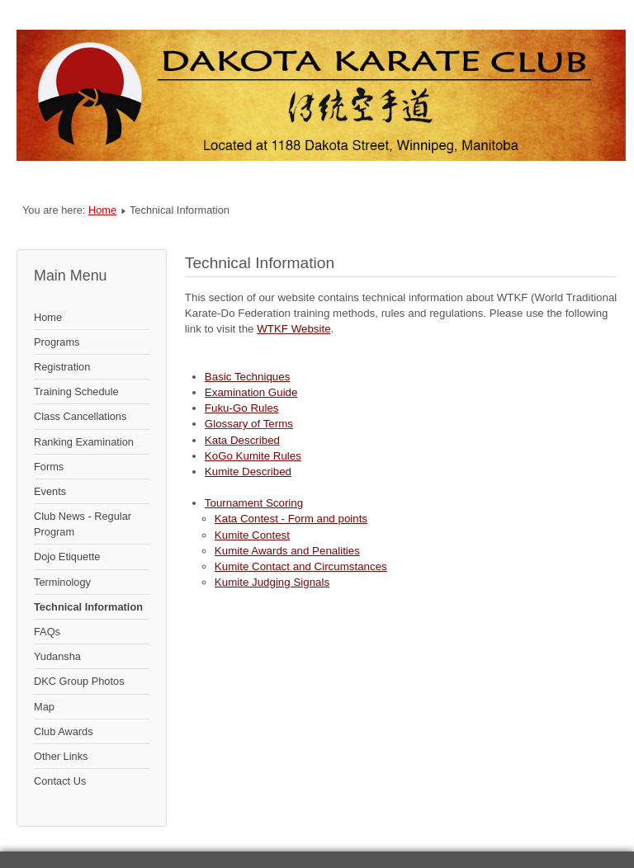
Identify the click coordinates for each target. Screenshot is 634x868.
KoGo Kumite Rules (253, 456)
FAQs (47, 631)
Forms (49, 466)
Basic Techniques (247, 376)
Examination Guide (251, 392)
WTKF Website (293, 329)
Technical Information (88, 607)
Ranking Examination (84, 442)
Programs (56, 342)
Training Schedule (76, 391)
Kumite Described (248, 471)
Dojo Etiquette (67, 556)
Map (44, 707)
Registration (62, 367)
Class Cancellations (80, 416)
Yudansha (57, 656)
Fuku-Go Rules (242, 408)
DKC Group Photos (79, 681)
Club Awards (63, 731)
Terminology (62, 582)
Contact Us (60, 781)
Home (102, 210)
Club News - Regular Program (82, 524)
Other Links (61, 756)
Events (50, 491)
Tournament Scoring (254, 503)
